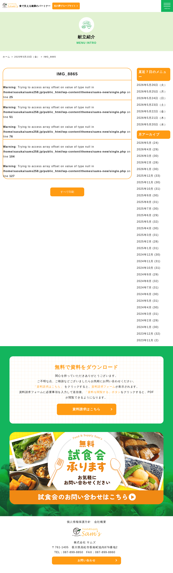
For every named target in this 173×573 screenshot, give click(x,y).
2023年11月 (145, 340)
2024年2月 (144, 320)
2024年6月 (144, 294)
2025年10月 (145, 188)
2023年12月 (145, 333)
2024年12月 (145, 254)
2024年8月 (144, 281)
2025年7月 (144, 208)
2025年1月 (144, 248)
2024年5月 (144, 300)
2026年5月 (144, 142)
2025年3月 (144, 234)
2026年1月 (144, 169)
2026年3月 (144, 155)
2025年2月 (144, 241)
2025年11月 (145, 182)
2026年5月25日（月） (152, 91)
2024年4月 (144, 307)
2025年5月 (144, 221)
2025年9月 (144, 195)
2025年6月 (144, 215)
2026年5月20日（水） (152, 124)
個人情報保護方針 (79, 521)
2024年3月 (144, 313)
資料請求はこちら (86, 409)
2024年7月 (144, 287)
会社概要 (100, 521)
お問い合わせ (87, 560)
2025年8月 (144, 202)
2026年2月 (144, 162)
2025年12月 (145, 175)
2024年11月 (145, 261)
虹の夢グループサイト (65, 6)
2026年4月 (144, 149)
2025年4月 (144, 228)
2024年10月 (145, 267)
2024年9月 (144, 274)
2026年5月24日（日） (152, 98)
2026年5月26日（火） (152, 84)
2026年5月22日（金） (152, 111)
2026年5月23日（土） (152, 104)
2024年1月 (144, 327)
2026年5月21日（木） (152, 117)
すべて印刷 (67, 191)
